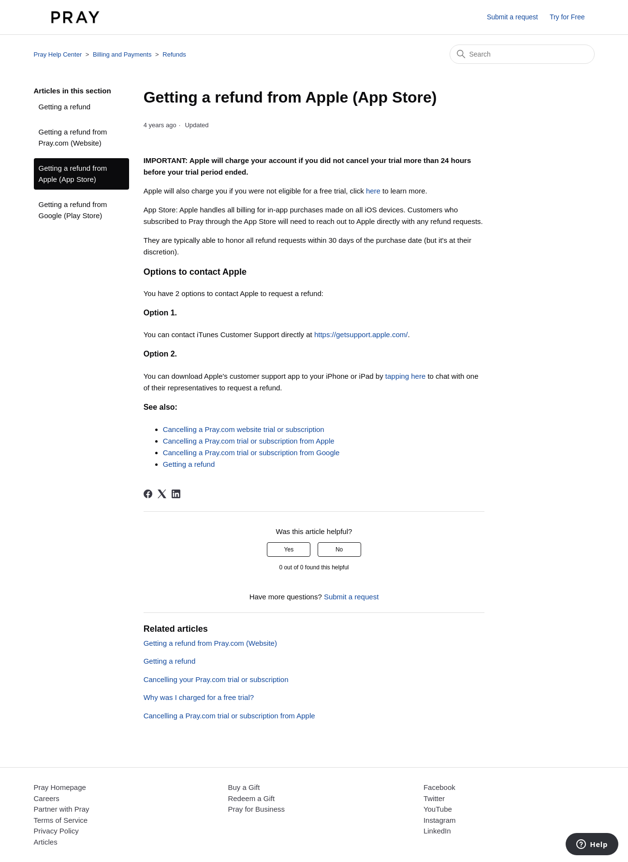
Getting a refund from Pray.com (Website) (73, 137)
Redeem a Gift (251, 798)
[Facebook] (148, 494)
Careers (46, 798)
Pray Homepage (60, 787)
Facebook (439, 787)
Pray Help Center (58, 54)
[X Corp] (162, 494)
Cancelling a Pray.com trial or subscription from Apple (249, 441)
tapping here (405, 376)
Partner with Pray (61, 809)
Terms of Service (61, 820)
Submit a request (512, 17)
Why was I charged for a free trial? (199, 697)
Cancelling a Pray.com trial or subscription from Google (251, 452)
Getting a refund (65, 107)
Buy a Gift (244, 787)
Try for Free (567, 17)
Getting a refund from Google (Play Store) (73, 210)
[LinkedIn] (176, 494)
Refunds (174, 54)
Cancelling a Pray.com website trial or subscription (243, 429)
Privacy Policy (56, 831)
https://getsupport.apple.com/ (361, 334)
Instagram (440, 820)
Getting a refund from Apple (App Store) (73, 173)
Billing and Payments (122, 54)
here (373, 191)
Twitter (434, 798)
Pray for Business (256, 809)
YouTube (438, 809)
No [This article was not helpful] (339, 549)
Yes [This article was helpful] (289, 549)
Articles (46, 842)
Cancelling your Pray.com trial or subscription (216, 679)
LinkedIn (437, 831)
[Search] (522, 54)
